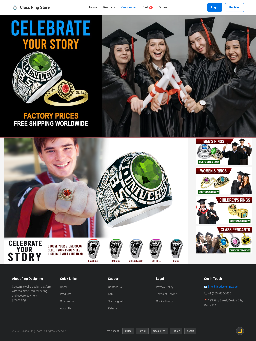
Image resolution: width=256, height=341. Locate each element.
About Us (65, 308)
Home (93, 7)
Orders (163, 7)
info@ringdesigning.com (223, 286)
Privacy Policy (164, 287)
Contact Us (115, 287)
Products (109, 7)
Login (214, 7)
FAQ (110, 294)
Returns (113, 308)
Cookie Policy (164, 301)
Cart (148, 7)
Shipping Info (116, 301)
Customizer (128, 7)
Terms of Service (166, 294)
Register (234, 7)
